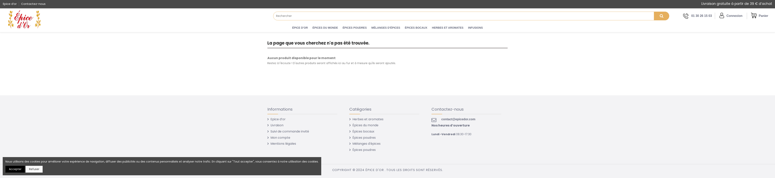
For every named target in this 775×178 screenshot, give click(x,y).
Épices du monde (365, 125)
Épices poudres (364, 137)
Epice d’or (10, 4)
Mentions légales (283, 143)
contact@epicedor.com (458, 119)
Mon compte (280, 137)
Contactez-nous (33, 4)
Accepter (15, 169)
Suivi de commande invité (289, 131)
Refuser (34, 169)
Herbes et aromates (367, 119)
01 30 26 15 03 (701, 15)
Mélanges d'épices (366, 143)
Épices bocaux (363, 131)
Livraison (276, 125)
